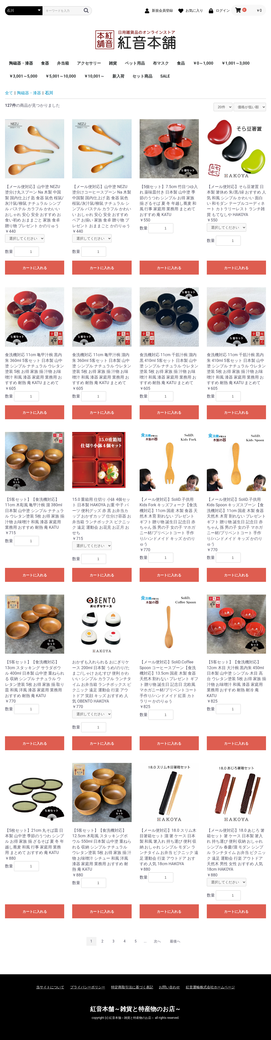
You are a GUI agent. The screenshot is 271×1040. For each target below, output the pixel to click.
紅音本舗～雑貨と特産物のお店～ (135, 1009)
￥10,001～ (94, 76)
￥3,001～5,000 (23, 76)
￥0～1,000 (203, 63)
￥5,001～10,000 (60, 76)
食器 (45, 63)
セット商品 (142, 76)
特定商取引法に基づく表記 (132, 987)
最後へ (175, 941)
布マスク (161, 63)
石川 (49, 93)
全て (9, 93)
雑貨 (113, 63)
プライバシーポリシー (87, 987)
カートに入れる (34, 268)
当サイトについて (50, 987)
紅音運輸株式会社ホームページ (210, 987)
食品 (181, 63)
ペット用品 (135, 63)
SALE (165, 76)
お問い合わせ (169, 987)
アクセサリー (89, 63)
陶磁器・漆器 (21, 63)
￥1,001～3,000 (235, 63)
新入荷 (118, 76)
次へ (157, 941)
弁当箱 (63, 63)
